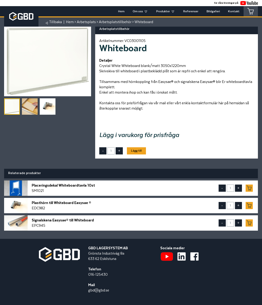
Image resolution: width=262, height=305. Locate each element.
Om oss (138, 11)
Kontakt (233, 11)
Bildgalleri (213, 11)
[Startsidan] (59, 250)
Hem (121, 11)
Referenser (190, 11)
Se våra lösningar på (236, 3)
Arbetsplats (86, 22)
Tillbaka (55, 22)
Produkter (163, 11)
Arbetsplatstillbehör (115, 22)
